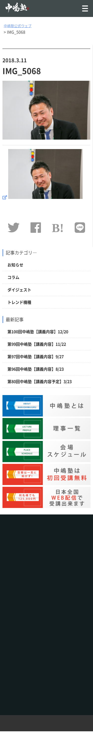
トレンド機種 (19, 302)
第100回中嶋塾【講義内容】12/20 (37, 331)
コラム (13, 277)
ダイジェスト (19, 290)
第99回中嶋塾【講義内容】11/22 (36, 344)
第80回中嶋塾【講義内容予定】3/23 (39, 381)
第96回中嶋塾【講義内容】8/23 (35, 369)
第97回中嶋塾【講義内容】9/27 (35, 356)
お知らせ (15, 265)
